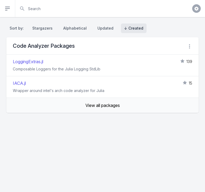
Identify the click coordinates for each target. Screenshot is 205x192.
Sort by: (18, 28)
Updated (105, 28)
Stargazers (42, 28)
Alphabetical (75, 28)
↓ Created (133, 28)
